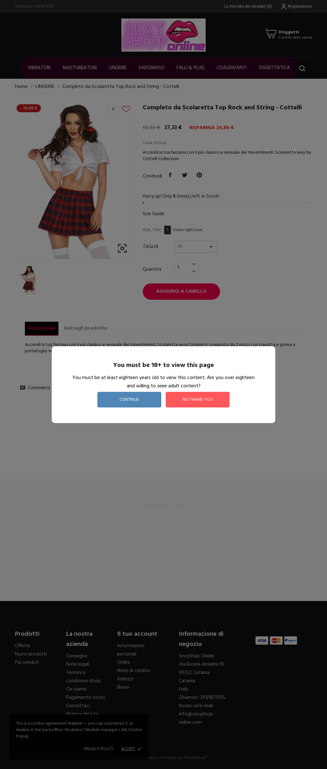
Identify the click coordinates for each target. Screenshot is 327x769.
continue (129, 399)
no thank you (198, 399)
